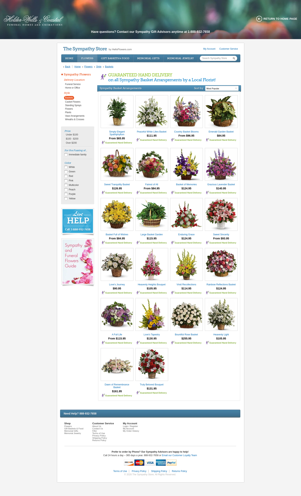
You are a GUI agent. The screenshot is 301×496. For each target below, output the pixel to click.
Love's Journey (117, 284)
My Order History (131, 431)
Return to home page (280, 18)
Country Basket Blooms (186, 131)
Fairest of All (151, 184)
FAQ (94, 431)
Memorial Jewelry (180, 58)
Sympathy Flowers (77, 74)
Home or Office (72, 87)
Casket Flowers (73, 101)
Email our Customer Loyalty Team (179, 455)
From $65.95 (117, 138)
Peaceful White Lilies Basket (151, 131)
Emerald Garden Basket (221, 131)
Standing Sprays (73, 105)
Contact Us (97, 428)
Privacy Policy (99, 435)
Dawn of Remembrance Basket (117, 386)
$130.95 (152, 338)
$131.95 (152, 388)
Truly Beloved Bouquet (151, 384)
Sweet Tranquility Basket (117, 184)
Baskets (69, 97)
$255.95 (186, 338)
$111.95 (152, 135)
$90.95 (117, 288)
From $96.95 (186, 135)
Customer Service (228, 48)
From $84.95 (152, 188)
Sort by (198, 88)
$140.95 (221, 188)
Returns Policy (99, 440)
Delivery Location (74, 79)
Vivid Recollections (186, 284)
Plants (68, 112)
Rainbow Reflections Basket (221, 284)
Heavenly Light (221, 334)
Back (67, 66)
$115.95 (152, 238)
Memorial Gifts (148, 58)
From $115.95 (117, 338)
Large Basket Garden (151, 234)
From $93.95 (221, 238)
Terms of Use (98, 433)
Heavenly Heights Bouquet (151, 284)
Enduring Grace (186, 234)
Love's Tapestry (152, 334)
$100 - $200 (72, 138)
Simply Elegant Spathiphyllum (117, 133)
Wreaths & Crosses (74, 119)
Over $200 (71, 142)
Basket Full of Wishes (117, 234)
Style (67, 92)
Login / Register (130, 426)
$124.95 (186, 188)
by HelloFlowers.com (97, 49)
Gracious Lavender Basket (221, 184)
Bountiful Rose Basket (186, 334)
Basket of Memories (186, 184)
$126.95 (117, 188)
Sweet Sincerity (221, 234)
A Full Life (117, 334)
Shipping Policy (99, 438)
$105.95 (152, 288)
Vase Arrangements (74, 116)
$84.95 (221, 135)
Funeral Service (73, 84)
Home (69, 58)
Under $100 (72, 134)
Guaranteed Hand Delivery (118, 142)
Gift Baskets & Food (115, 58)
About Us (96, 426)
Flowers (87, 58)
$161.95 (117, 391)
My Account (209, 48)
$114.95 (186, 288)
